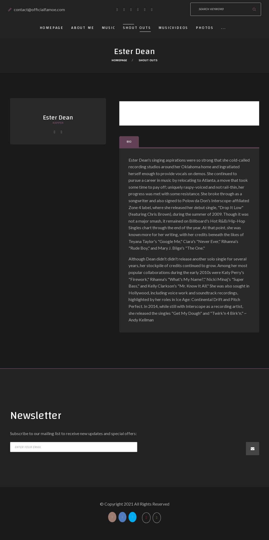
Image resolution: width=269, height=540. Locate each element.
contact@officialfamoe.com (39, 9)
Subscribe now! (252, 448)
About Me (82, 27)
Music (108, 27)
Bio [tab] (129, 141)
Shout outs (137, 27)
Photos (205, 27)
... (223, 27)
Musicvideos (173, 27)
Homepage (52, 27)
